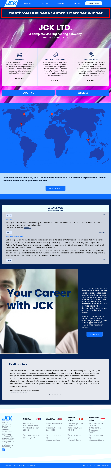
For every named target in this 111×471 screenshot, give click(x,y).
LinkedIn (27, 228)
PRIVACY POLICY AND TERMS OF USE (96, 465)
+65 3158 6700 (98, 435)
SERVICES (83, 92)
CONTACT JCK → (55, 188)
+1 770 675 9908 (55, 435)
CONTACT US (76, 3)
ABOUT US (45, 3)
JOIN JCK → (94, 334)
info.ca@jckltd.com (75, 440)
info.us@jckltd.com (53, 440)
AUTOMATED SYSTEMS (14, 236)
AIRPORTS (9, 219)
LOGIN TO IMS (94, 3)
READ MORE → (19, 78)
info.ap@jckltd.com (96, 440)
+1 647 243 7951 (76, 435)
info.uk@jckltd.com (32, 438)
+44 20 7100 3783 (33, 435)
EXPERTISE (28, 92)
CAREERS (60, 3)
